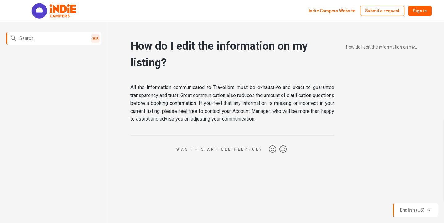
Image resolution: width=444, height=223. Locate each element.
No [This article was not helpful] (283, 149)
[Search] (53, 38)
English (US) (416, 210)
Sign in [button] (420, 10)
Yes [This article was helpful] (272, 149)
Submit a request (382, 10)
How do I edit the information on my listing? (380, 48)
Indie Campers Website (332, 10)
